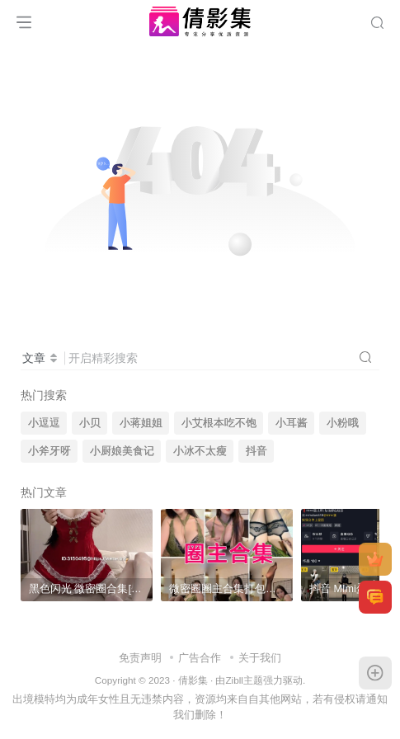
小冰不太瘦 (200, 451)
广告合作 (199, 658)
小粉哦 (343, 423)
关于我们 (259, 658)
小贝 (90, 423)
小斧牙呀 (49, 451)
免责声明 (140, 658)
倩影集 (193, 680)
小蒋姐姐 (141, 423)
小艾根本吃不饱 (218, 423)
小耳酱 (291, 423)
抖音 (256, 451)
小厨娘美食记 (122, 451)
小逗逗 (44, 423)
